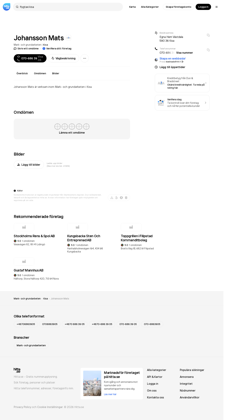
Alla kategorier (156, 370)
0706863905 (49, 324)
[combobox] (69, 7)
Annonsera (187, 376)
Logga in (203, 6)
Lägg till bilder (28, 164)
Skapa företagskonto (178, 6)
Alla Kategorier (150, 6)
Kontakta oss (155, 397)
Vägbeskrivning (63, 58)
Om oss (152, 390)
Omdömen (40, 73)
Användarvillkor (189, 397)
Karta (132, 6)
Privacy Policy (22, 407)
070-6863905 (152, 324)
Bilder (55, 73)
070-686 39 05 (128, 324)
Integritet (186, 383)
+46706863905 (26, 324)
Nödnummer (187, 390)
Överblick (22, 73)
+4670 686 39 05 (75, 324)
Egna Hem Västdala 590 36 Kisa (171, 38)
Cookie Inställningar (50, 407)
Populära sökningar (192, 370)
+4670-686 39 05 (102, 324)
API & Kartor (154, 376)
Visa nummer (184, 52)
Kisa (45, 44)
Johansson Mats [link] (60, 298)
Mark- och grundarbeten (27, 44)
